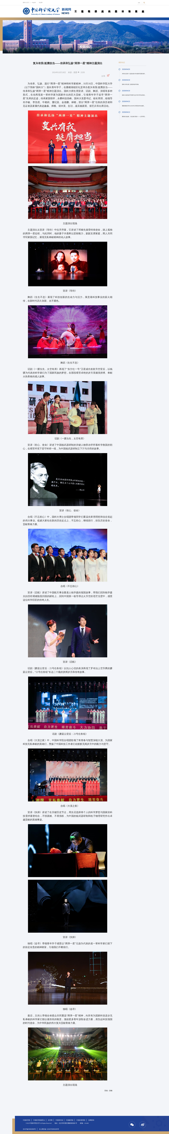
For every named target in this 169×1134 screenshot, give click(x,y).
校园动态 (116, 8)
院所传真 (102, 8)
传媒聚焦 (136, 8)
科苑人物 (109, 8)
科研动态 (96, 8)
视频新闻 (143, 8)
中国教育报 (69, 1120)
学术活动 (123, 8)
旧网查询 (91, 1120)
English (34, 2)
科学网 (50, 1120)
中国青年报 (59, 1120)
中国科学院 (26, 1120)
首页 (75, 8)
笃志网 (40, 2)
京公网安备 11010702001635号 (49, 1129)
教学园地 (89, 8)
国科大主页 (26, 2)
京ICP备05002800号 (29, 1129)
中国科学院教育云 (39, 1120)
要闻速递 (82, 8)
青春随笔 (129, 8)
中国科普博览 (80, 1120)
